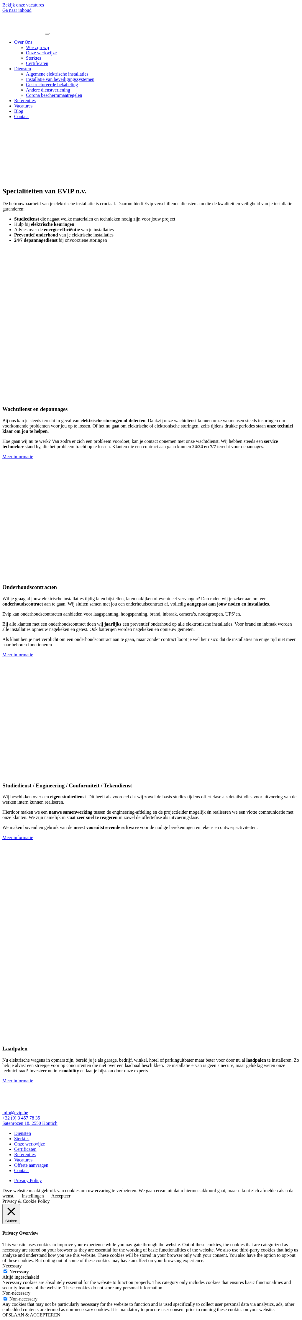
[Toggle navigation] (47, 34)
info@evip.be (15, 1112)
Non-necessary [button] (16, 1292)
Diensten (22, 68)
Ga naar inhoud (17, 10)
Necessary (19, 1271)
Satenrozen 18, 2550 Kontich (30, 1123)
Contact (21, 116)
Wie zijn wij (37, 47)
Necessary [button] (12, 1265)
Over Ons (23, 42)
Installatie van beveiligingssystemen (60, 79)
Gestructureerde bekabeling (52, 84)
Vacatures (23, 105)
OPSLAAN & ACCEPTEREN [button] (31, 1314)
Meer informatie (17, 456)
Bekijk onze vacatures (23, 4)
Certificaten (37, 63)
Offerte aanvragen (31, 1165)
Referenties (25, 100)
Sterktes (33, 58)
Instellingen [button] (33, 1195)
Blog (18, 111)
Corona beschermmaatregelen (54, 95)
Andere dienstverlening (48, 89)
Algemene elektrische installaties (57, 73)
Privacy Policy (28, 1180)
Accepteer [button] (60, 1195)
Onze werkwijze (41, 52)
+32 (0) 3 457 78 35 (21, 1117)
